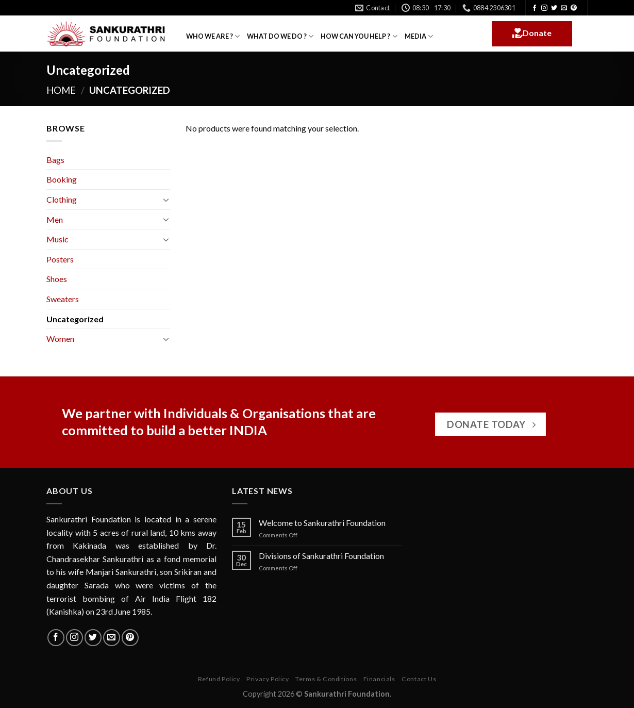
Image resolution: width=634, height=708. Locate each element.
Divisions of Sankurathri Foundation (321, 556)
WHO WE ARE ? (213, 36)
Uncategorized (75, 319)
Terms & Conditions (326, 679)
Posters (60, 259)
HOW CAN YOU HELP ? (359, 36)
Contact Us (419, 679)
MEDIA (419, 36)
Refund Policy (219, 679)
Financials (379, 679)
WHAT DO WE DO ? (280, 36)
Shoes (56, 279)
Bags (55, 159)
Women (60, 338)
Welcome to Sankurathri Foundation (322, 523)
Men (54, 219)
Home (61, 90)
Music (57, 239)
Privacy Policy (267, 679)
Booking (61, 179)
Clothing (61, 199)
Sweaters (62, 299)
